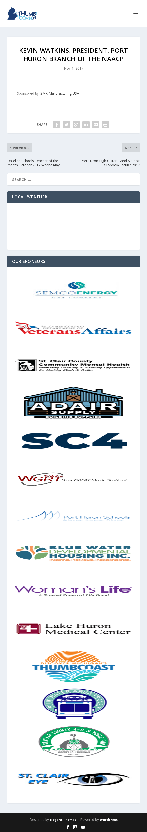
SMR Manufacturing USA (59, 93)
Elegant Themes (63, 819)
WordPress (109, 819)
